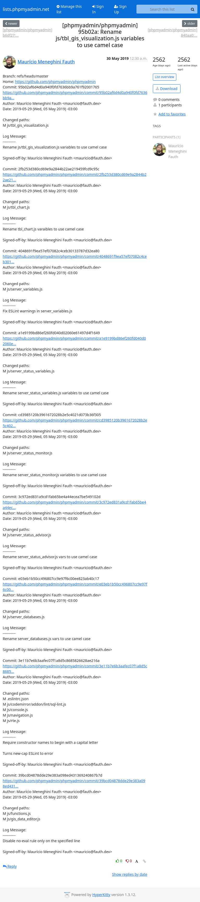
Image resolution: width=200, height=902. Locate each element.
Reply (10, 866)
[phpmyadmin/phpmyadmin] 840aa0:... (172, 32)
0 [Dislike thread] (129, 860)
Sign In (98, 9)
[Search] (192, 9)
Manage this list (69, 9)
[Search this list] (162, 9)
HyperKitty (101, 894)
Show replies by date (129, 874)
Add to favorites (169, 114)
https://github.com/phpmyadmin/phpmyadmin (55, 81)
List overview (164, 77)
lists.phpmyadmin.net (26, 9)
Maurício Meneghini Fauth (46, 62)
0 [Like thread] (119, 860)
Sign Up (120, 9)
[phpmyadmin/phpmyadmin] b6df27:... (27, 32)
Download (166, 88)
